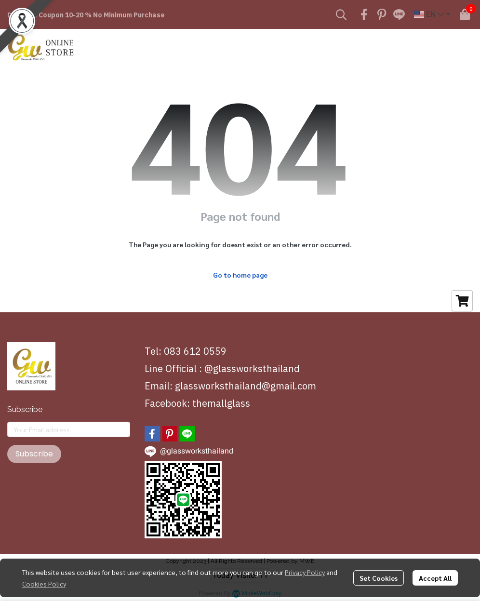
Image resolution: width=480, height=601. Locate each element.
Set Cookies (379, 578)
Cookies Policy (44, 583)
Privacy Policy (305, 572)
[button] (341, 14)
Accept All (435, 578)
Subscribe (34, 453)
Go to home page (240, 274)
